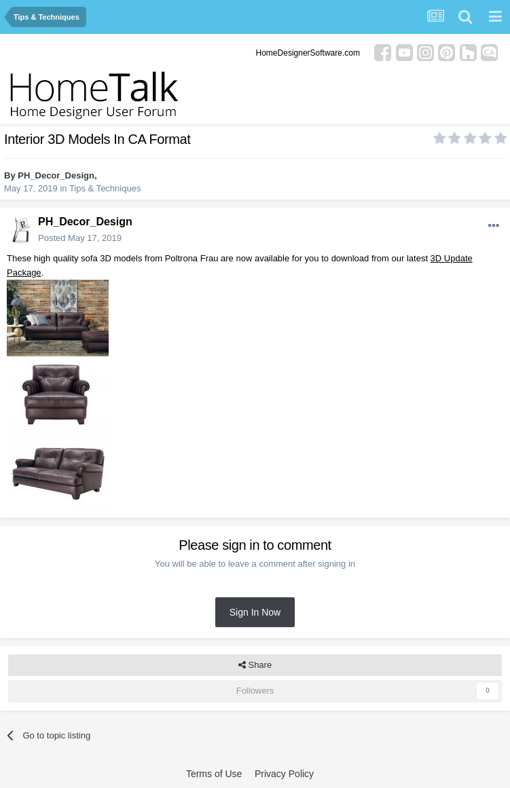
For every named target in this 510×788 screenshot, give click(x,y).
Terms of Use (214, 773)
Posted (80, 238)
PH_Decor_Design (56, 175)
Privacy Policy (284, 773)
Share (255, 665)
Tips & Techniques (105, 188)
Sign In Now (255, 612)
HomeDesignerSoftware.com (308, 53)
